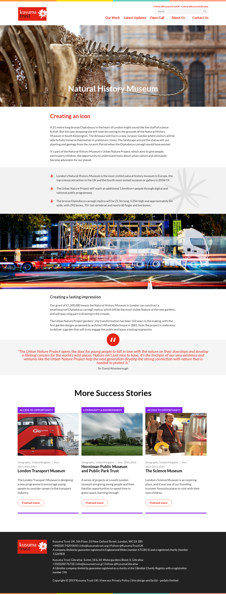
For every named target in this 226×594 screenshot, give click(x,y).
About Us (178, 18)
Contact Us (200, 18)
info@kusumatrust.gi (89, 564)
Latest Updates (135, 18)
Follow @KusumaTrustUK (167, 7)
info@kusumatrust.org (94, 545)
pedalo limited (169, 580)
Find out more (31, 503)
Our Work (112, 18)
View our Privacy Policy (115, 580)
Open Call (157, 18)
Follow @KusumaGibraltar (195, 7)
